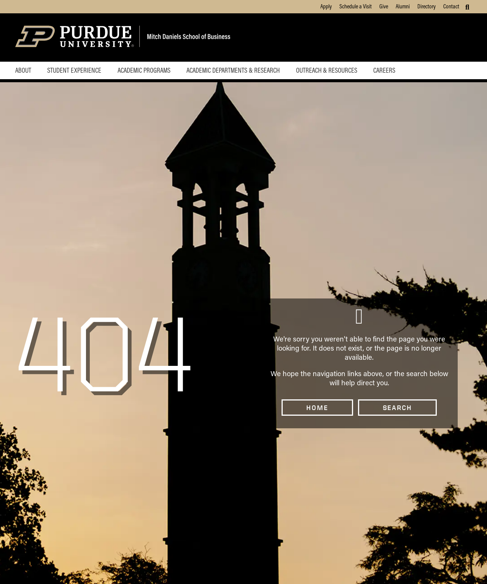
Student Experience (74, 70)
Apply (326, 6)
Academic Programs (144, 70)
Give (383, 6)
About (23, 70)
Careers (384, 70)
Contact (451, 6)
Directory (426, 6)
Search (397, 408)
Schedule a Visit (355, 6)
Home (317, 408)
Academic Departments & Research (233, 70)
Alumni (403, 6)
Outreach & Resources (326, 70)
